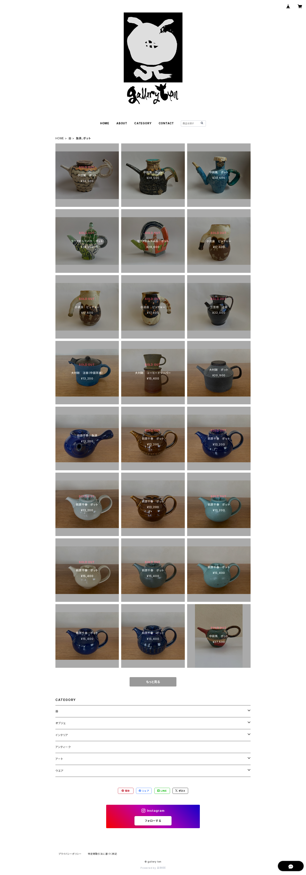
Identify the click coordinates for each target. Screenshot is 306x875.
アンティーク (63, 747)
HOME (104, 123)
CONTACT (166, 123)
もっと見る (153, 682)
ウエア (59, 770)
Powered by (153, 867)
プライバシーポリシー (70, 853)
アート (59, 758)
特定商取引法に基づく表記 (102, 853)
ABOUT (121, 123)
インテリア (61, 735)
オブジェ (60, 723)
